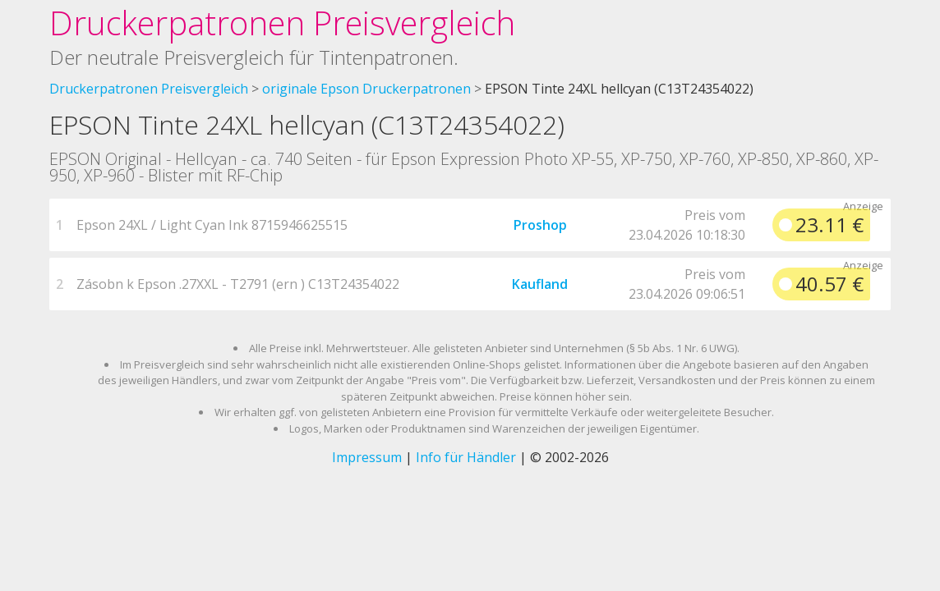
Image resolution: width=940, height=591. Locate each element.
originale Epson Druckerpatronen (366, 89)
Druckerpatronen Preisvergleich (282, 22)
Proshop (540, 225)
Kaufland (540, 284)
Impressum (367, 457)
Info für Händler (466, 457)
